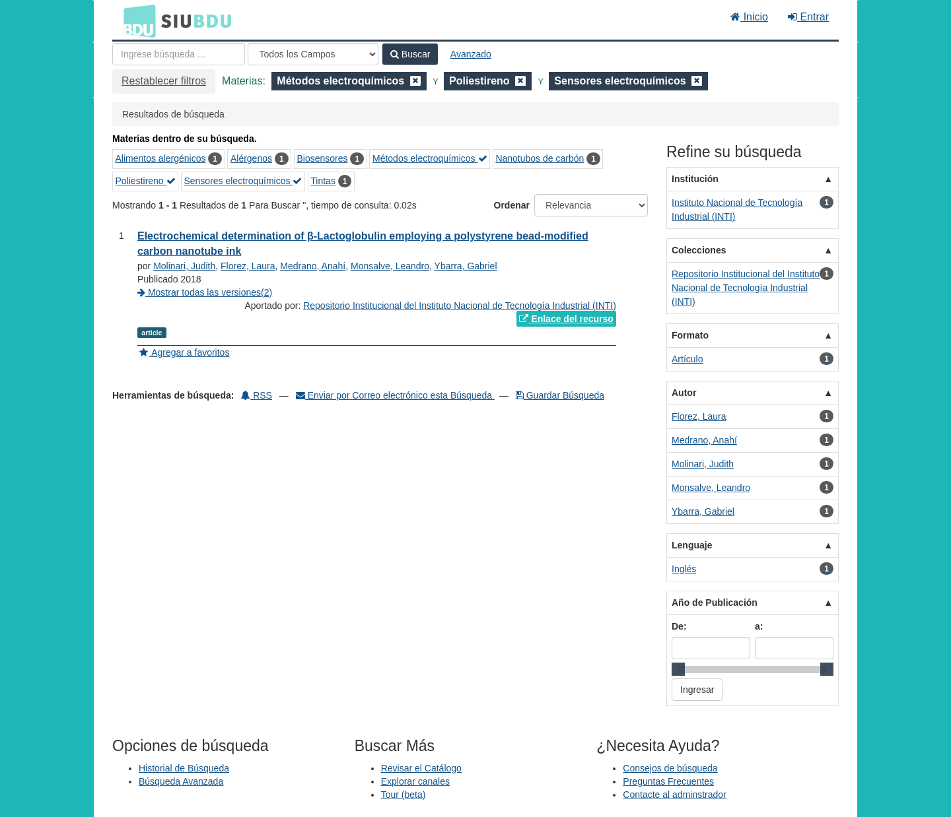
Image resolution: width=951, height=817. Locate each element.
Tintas (322, 181)
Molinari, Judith (184, 266)
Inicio (749, 16)
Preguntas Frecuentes (668, 781)
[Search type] (313, 54)
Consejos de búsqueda (670, 768)
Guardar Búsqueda (560, 395)
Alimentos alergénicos (161, 158)
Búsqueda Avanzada (181, 781)
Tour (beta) (403, 794)
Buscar (410, 54)
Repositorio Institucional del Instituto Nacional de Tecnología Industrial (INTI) (459, 305)
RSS (256, 395)
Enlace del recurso (566, 318)
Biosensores (322, 158)
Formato (690, 335)
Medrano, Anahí (312, 266)
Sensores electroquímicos (243, 181)
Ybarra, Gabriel (466, 266)
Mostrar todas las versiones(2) (204, 292)
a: (759, 626)
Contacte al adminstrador (674, 794)
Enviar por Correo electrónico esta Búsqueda (395, 395)
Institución (695, 179)
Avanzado (470, 54)
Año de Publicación (714, 602)
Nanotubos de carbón (539, 158)
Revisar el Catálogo (421, 768)
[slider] (678, 669)
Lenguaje (692, 545)
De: (679, 626)
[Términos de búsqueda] (178, 54)
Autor (684, 392)
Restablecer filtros (164, 80)
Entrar (808, 16)
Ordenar (512, 205)
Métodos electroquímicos (429, 158)
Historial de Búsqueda (184, 768)
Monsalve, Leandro (390, 266)
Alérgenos (251, 158)
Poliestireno (146, 181)
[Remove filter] (415, 80)
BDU (136, 20)
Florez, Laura (248, 266)
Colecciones (699, 250)
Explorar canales (415, 781)
